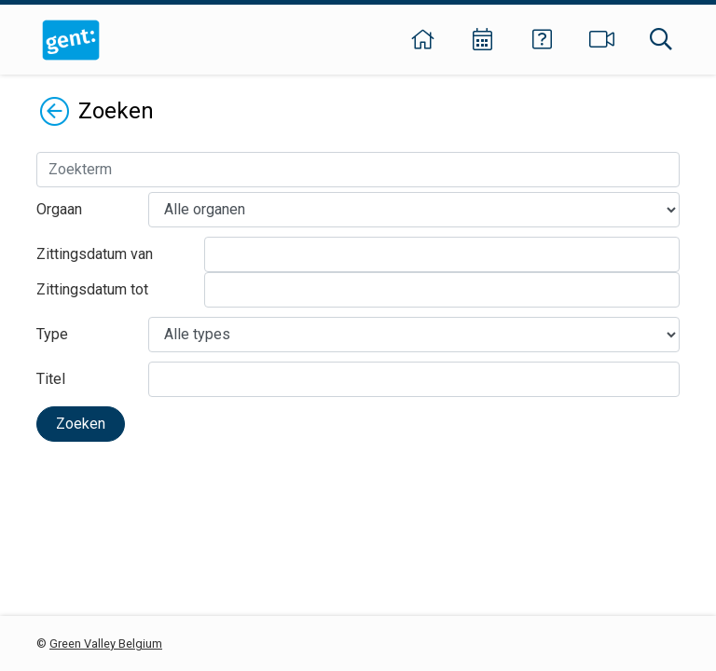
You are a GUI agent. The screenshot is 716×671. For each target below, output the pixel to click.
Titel (50, 379)
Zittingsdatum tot (92, 289)
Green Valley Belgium (105, 643)
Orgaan (59, 209)
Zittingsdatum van (94, 254)
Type (52, 334)
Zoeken (80, 423)
